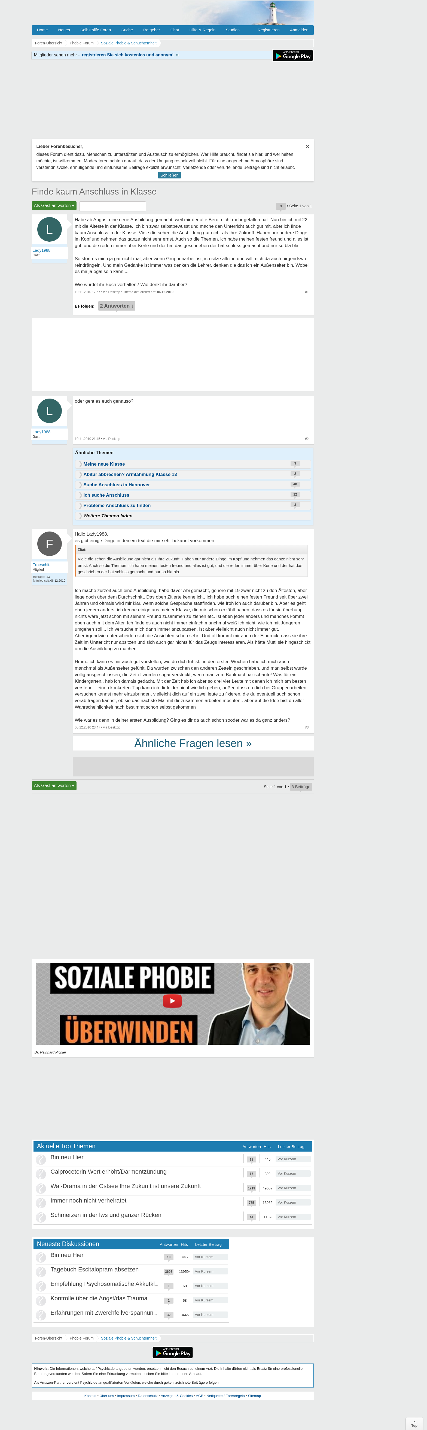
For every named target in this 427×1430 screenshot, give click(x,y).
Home (42, 30)
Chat (174, 30)
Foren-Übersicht (48, 1338)
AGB (199, 1396)
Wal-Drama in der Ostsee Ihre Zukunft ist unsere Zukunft (126, 1186)
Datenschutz (147, 1396)
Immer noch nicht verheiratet (89, 1200)
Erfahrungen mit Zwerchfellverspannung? (105, 1312)
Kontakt (90, 1396)
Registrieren (269, 30)
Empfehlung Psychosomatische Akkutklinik (107, 1283)
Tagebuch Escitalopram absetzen (95, 1269)
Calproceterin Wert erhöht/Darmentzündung (109, 1171)
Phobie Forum (82, 1338)
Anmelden (299, 30)
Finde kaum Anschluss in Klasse (94, 191)
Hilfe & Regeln (202, 30)
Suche (127, 30)
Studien (233, 30)
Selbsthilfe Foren (95, 30)
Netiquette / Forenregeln (225, 1396)
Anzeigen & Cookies (177, 1396)
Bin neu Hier (67, 1157)
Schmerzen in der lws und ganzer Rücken (106, 1215)
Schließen (169, 175)
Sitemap (254, 1396)
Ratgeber (151, 30)
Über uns (107, 1396)
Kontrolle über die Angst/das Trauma (99, 1298)
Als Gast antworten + (54, 205)
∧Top (414, 1424)
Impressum (126, 1396)
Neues (64, 30)
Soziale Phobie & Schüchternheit (129, 1338)
